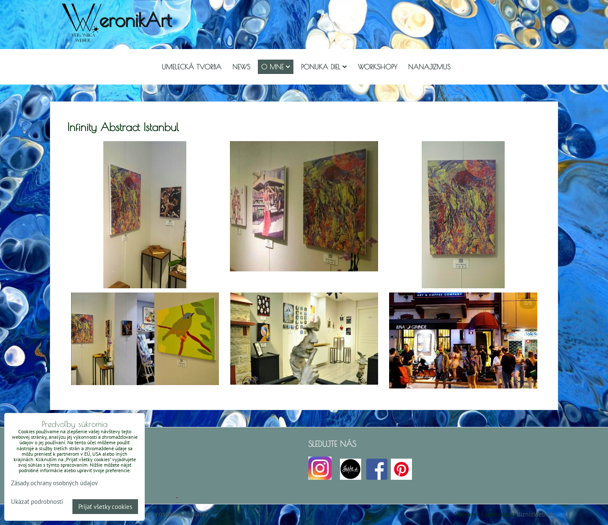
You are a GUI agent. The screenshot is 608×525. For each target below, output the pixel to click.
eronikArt (135, 19)
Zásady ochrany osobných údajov (160, 513)
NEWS (241, 67)
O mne (275, 67)
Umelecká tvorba (191, 67)
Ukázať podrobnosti (37, 502)
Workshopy (377, 67)
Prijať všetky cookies (105, 507)
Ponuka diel (324, 67)
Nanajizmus (429, 67)
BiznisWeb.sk (535, 514)
